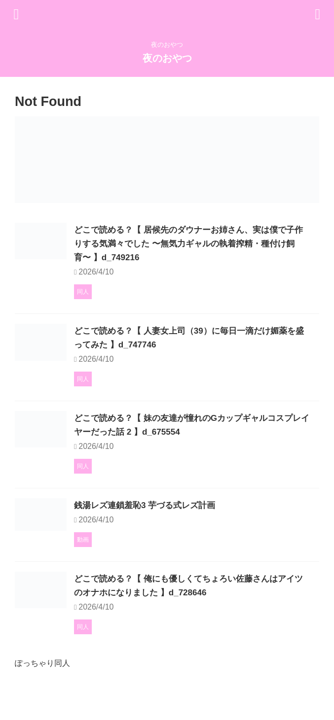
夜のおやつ (167, 58)
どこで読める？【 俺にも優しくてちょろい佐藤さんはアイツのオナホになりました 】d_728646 (211, 620)
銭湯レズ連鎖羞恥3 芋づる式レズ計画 (195, 524)
